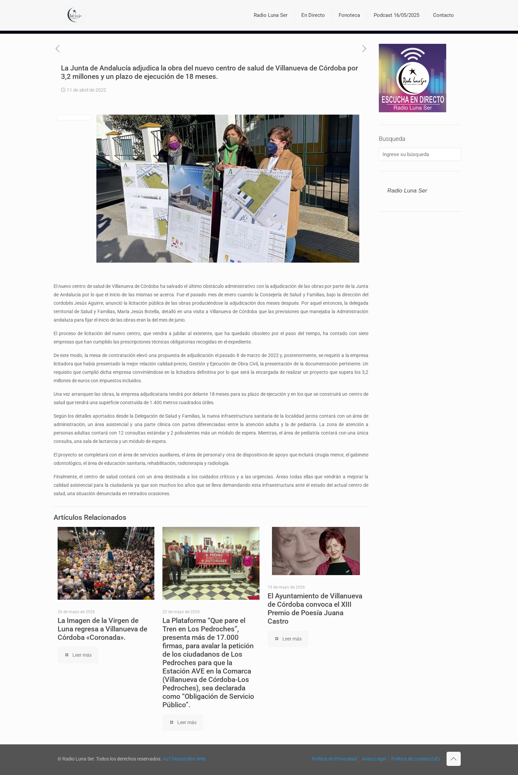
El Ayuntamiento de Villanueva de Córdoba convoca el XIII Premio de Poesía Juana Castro (315, 608)
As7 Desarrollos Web (184, 759)
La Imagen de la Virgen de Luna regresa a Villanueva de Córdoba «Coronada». (102, 629)
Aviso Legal (374, 759)
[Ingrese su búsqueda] (420, 154)
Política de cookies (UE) (415, 759)
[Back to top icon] (454, 759)
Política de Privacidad (334, 759)
